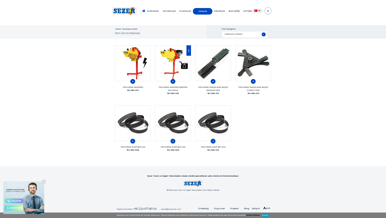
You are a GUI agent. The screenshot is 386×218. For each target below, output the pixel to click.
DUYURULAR (169, 11)
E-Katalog (203, 208)
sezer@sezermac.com (171, 209)
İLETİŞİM (247, 11)
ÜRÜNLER (202, 11)
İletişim (256, 208)
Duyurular (219, 208)
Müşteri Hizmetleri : (137, 208)
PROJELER (219, 11)
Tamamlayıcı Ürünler (129, 29)
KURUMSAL (153, 11)
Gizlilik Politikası (253, 215)
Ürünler (118, 29)
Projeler (234, 208)
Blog (246, 208)
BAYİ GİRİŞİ (234, 11)
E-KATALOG (185, 11)
